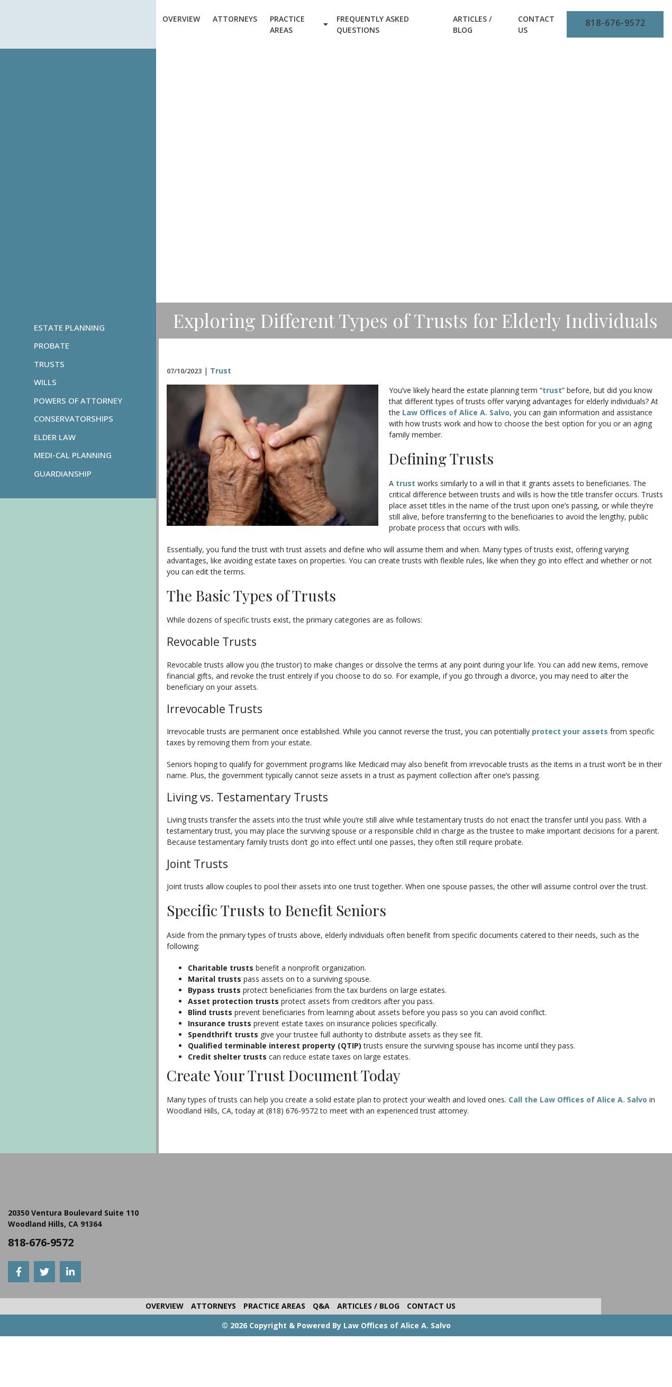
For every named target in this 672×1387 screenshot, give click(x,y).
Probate (51, 345)
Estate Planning (69, 327)
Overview (181, 19)
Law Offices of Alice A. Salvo (456, 412)
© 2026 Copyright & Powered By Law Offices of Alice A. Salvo (336, 1325)
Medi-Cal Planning (73, 455)
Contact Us (536, 24)
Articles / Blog (472, 24)
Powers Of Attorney (78, 400)
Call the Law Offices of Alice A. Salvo (577, 1099)
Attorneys (235, 19)
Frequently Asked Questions (373, 24)
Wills (45, 382)
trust (552, 390)
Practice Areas (287, 24)
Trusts (49, 364)
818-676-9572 (615, 23)
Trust (220, 371)
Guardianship (63, 473)
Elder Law (55, 437)
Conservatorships (73, 418)
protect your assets (570, 731)
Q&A (321, 1306)
